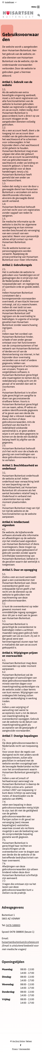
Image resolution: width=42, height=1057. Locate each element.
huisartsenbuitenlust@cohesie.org (20, 941)
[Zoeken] (38, 15)
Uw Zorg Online (18, 1041)
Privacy (15, 1049)
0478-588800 (13, 925)
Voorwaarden (24, 1049)
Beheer (29, 1041)
